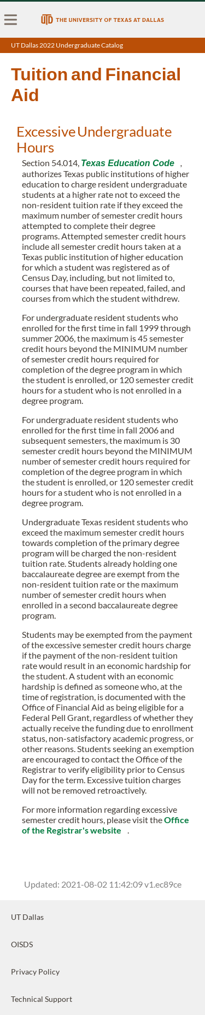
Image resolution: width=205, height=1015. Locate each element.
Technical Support (41, 999)
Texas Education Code (127, 163)
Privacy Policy (35, 971)
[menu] (11, 20)
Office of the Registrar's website (105, 824)
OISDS (22, 944)
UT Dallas (27, 917)
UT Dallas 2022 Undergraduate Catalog (67, 45)
